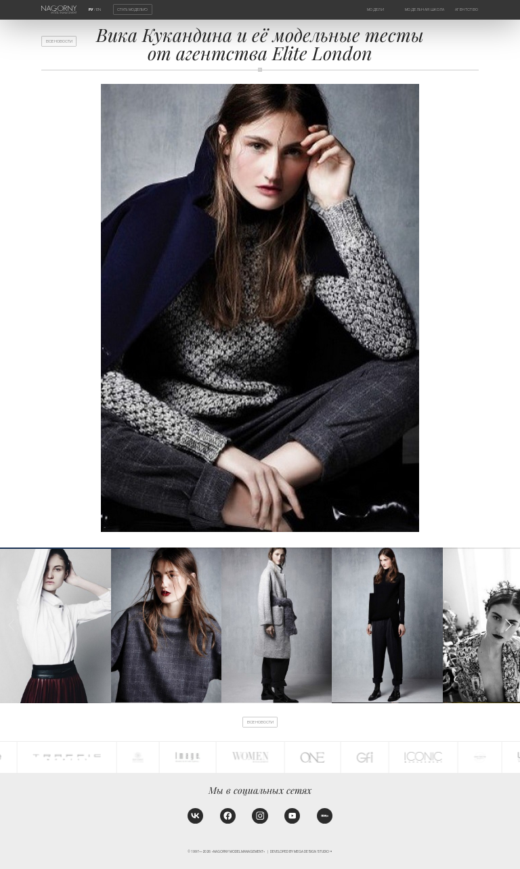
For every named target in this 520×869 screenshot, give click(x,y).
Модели (375, 9)
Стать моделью (132, 9)
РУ (91, 9)
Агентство (466, 9)
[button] (508, 625)
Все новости (59, 41)
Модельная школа (425, 9)
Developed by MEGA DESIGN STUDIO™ (301, 851)
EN (98, 9)
